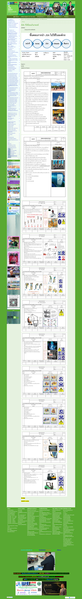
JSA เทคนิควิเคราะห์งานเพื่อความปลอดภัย (32, 19)
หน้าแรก (22, 19)
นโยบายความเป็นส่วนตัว (13, 163)
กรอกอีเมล (9, 157)
